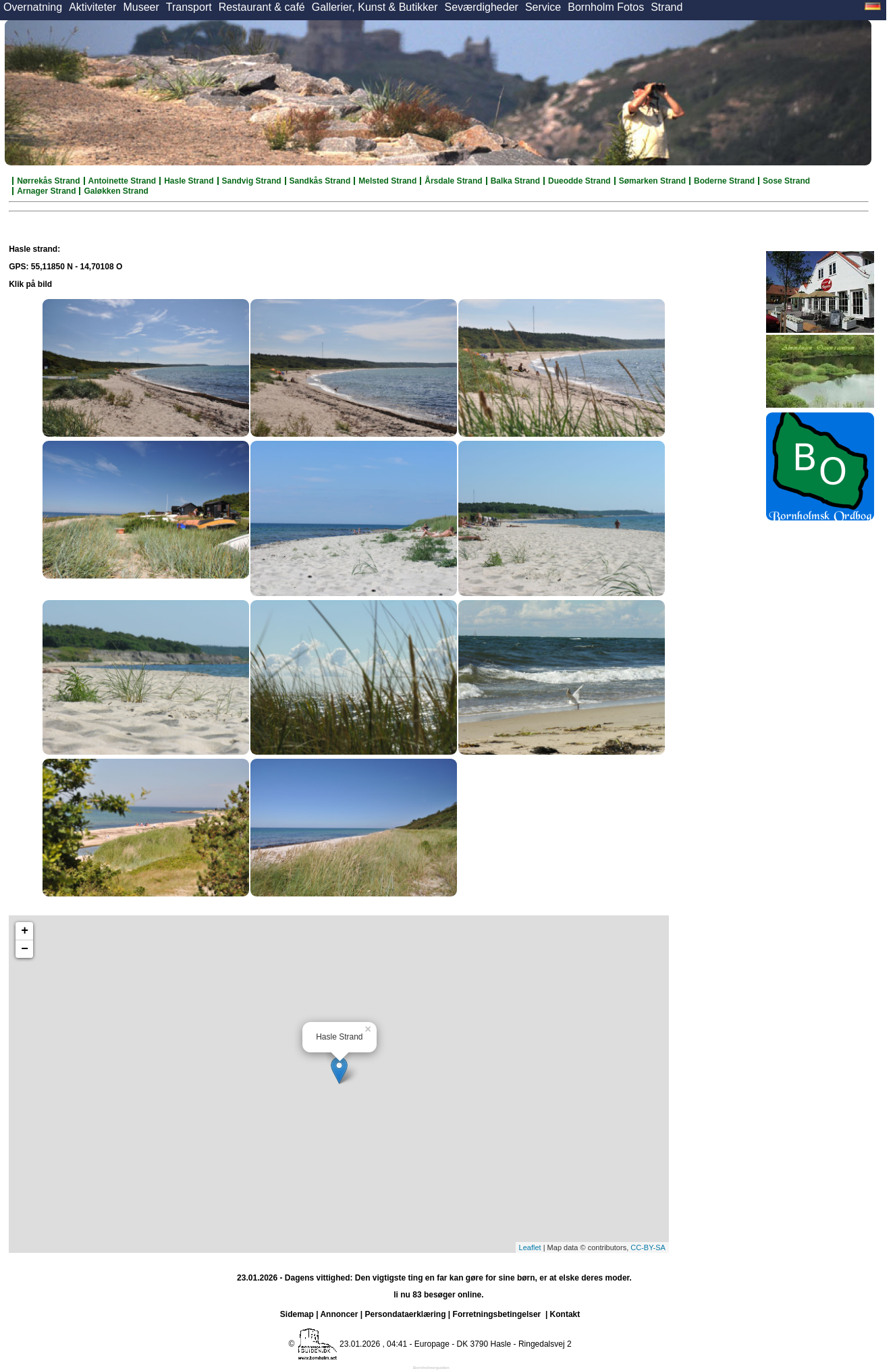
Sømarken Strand (652, 181)
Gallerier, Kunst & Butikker (375, 7)
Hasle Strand (188, 181)
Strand (666, 7)
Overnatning (32, 7)
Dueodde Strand (579, 181)
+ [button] (24, 931)
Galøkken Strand (116, 191)
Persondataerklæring (404, 1314)
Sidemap (297, 1314)
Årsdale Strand (453, 181)
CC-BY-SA (648, 1247)
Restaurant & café (262, 7)
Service (543, 7)
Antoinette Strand (122, 181)
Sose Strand (786, 181)
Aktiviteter (92, 7)
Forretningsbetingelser (497, 1314)
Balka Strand (515, 181)
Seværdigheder (481, 7)
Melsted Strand (387, 181)
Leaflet (530, 1247)
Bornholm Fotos (606, 7)
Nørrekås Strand (48, 181)
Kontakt (565, 1314)
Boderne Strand (724, 181)
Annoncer (339, 1314)
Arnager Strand (46, 191)
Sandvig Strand (251, 181)
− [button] (24, 949)
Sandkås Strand (320, 181)
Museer (141, 7)
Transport (189, 7)
